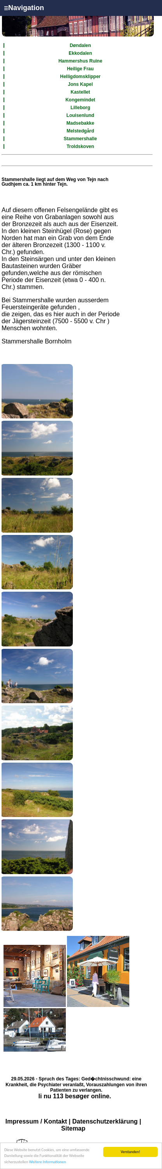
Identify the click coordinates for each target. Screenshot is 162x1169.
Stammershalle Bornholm (37, 341)
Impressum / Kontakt (36, 1121)
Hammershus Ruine (80, 61)
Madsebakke (80, 123)
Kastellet (80, 92)
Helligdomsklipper (80, 76)
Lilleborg (80, 107)
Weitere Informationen (47, 1162)
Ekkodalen (80, 53)
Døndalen (80, 45)
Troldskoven (80, 146)
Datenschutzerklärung (104, 1121)
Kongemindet (80, 100)
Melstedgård (80, 131)
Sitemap (73, 1128)
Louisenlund (80, 115)
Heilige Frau (80, 68)
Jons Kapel (80, 84)
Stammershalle (80, 138)
